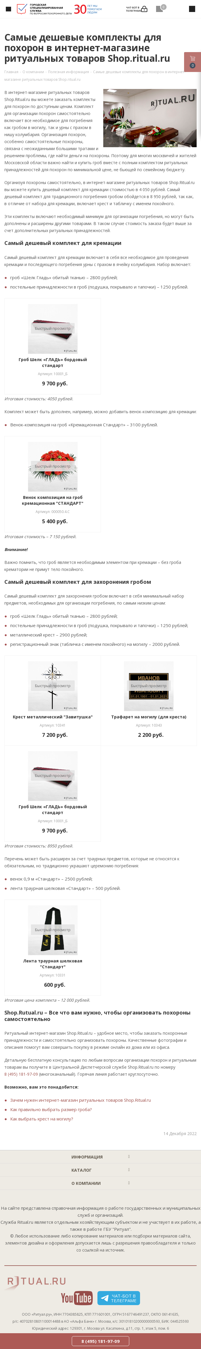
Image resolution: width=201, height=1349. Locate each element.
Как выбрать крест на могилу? (41, 1119)
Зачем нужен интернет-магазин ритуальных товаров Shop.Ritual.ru (80, 1100)
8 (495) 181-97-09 (21, 1074)
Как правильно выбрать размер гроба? (51, 1109)
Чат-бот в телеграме (119, 1298)
